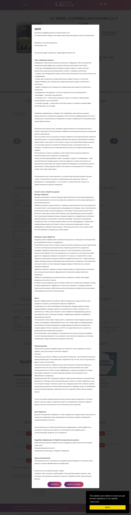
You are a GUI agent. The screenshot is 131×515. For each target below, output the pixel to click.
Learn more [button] (94, 502)
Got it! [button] (107, 507)
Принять (54, 484)
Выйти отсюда (74, 484)
